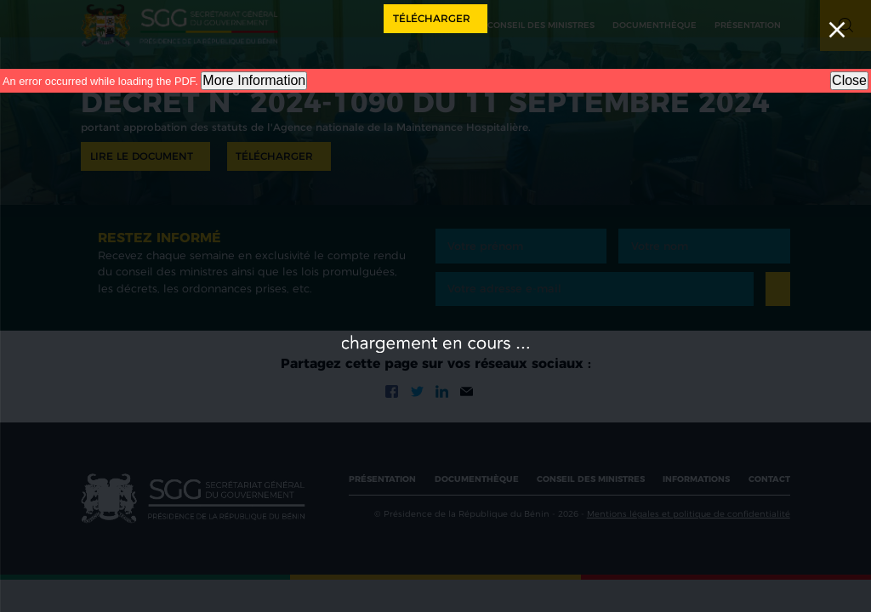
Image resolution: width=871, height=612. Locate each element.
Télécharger (431, 18)
